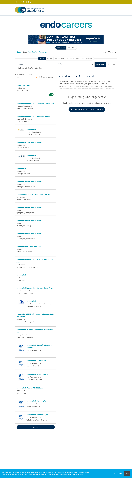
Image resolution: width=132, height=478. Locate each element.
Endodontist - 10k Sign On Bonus (28, 246)
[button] (111, 64)
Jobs (25, 52)
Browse (49, 58)
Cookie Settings (116, 473)
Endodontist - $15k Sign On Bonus (29, 233)
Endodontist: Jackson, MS (36, 360)
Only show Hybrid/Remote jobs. (30, 68)
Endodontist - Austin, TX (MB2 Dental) (30, 388)
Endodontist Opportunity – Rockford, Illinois (33, 116)
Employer (71, 48)
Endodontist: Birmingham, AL (37, 374)
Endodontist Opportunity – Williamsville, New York (35, 103)
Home (18, 52)
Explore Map (59, 58)
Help (103, 52)
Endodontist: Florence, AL (36, 401)
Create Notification (47, 77)
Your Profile (32, 52)
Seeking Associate (23, 85)
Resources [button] (43, 52)
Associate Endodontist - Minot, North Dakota (33, 194)
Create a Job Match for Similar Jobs (86, 109)
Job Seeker (61, 48)
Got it (127, 473)
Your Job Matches (73, 58)
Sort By (19, 77)
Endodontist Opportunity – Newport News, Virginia (35, 288)
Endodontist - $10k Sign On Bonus (29, 220)
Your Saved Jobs (87, 58)
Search (41, 58)
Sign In (112, 52)
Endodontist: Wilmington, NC (37, 414)
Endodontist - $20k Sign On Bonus (29, 142)
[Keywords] (35, 64)
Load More (35, 427)
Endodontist (31, 129)
